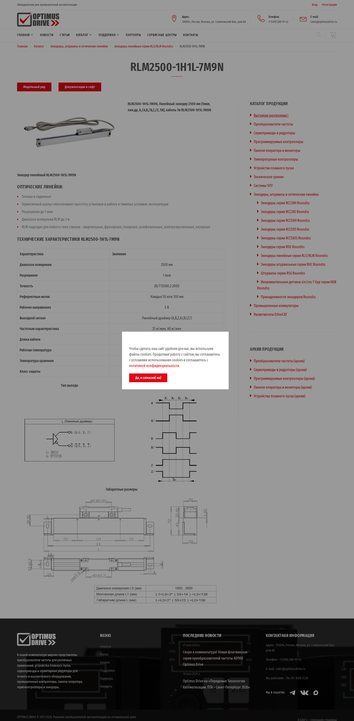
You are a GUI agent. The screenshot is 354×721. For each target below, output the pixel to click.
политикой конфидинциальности (154, 365)
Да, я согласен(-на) (148, 378)
